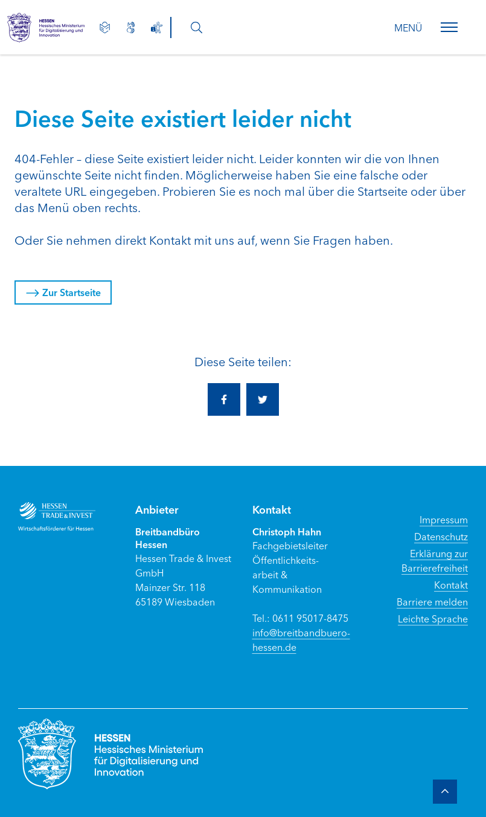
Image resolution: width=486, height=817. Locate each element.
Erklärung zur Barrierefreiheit (434, 560)
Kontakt (451, 584)
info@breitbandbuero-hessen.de (301, 639)
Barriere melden (432, 601)
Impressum (444, 519)
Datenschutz (441, 536)
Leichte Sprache (433, 618)
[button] (449, 27)
